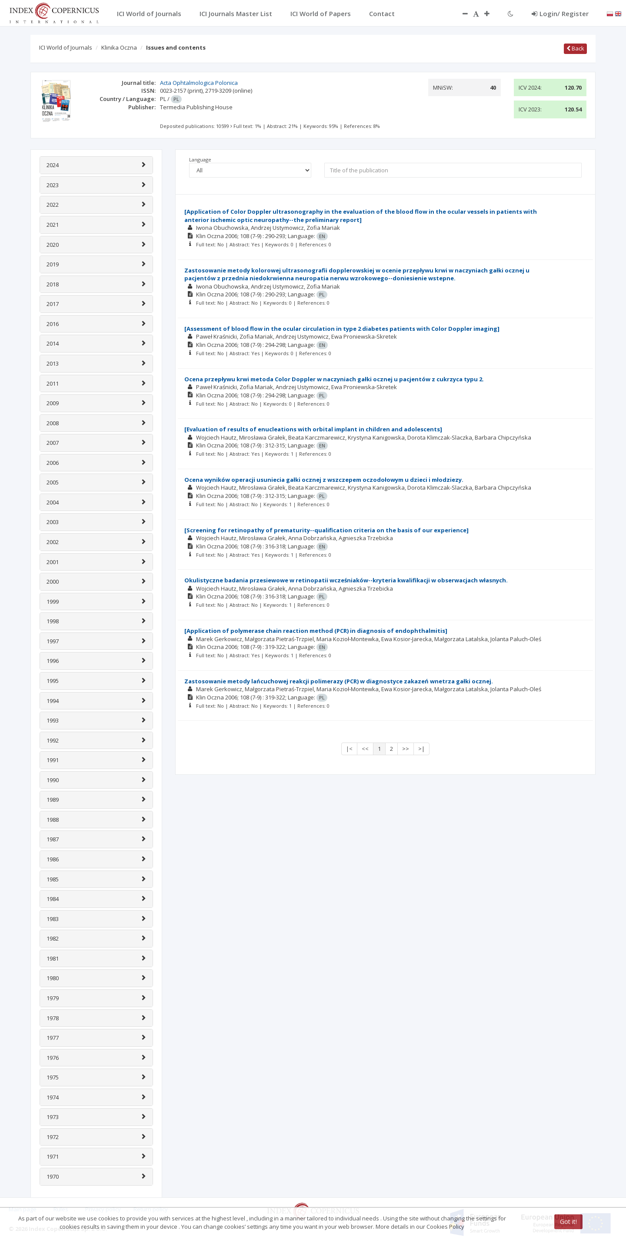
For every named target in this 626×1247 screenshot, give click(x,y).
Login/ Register (560, 13)
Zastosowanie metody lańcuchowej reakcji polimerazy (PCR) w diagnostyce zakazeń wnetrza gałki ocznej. (338, 681)
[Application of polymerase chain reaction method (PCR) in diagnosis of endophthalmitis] (315, 631)
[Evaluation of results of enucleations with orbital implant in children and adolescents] (313, 429)
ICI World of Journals (65, 47)
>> (405, 749)
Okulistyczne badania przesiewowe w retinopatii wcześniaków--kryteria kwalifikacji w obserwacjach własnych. (346, 580)
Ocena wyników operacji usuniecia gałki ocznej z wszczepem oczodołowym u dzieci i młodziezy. (323, 480)
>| (421, 749)
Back (575, 48)
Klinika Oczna (119, 47)
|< (349, 749)
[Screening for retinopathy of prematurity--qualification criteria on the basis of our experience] (326, 530)
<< (365, 749)
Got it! (568, 1221)
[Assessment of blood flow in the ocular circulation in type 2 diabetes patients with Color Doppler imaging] (341, 329)
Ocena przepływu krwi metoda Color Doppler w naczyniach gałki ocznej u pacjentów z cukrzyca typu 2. (334, 379)
